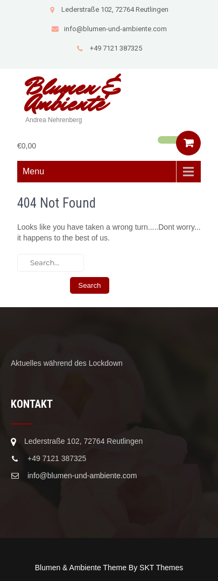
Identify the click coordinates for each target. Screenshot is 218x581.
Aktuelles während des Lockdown (67, 363)
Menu (33, 171)
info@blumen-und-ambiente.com (109, 29)
